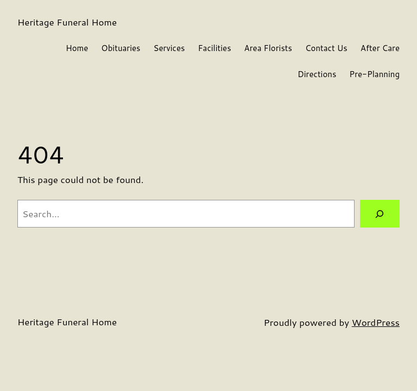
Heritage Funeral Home (67, 21)
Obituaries (120, 48)
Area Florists (268, 48)
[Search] (380, 214)
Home (77, 48)
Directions (317, 74)
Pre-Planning (374, 74)
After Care (380, 48)
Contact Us (326, 48)
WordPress (376, 322)
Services (169, 48)
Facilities (214, 48)
